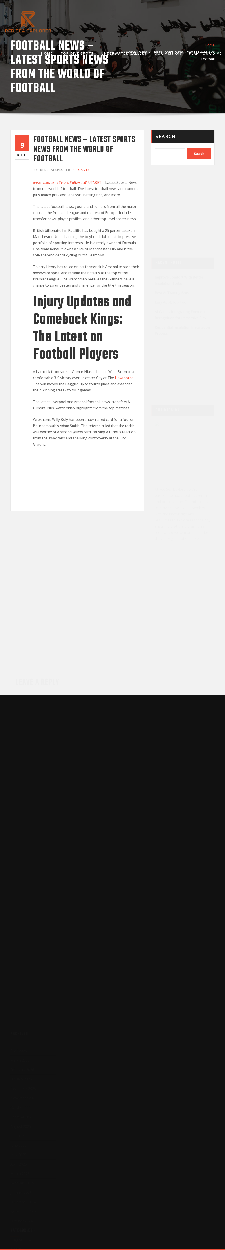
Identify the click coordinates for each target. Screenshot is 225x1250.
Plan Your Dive (205, 53)
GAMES (84, 170)
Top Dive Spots (76, 53)
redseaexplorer (51, 170)
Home (47, 53)
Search (166, 136)
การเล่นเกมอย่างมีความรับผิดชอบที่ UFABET (67, 182)
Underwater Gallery (124, 53)
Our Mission (167, 53)
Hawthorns (124, 377)
